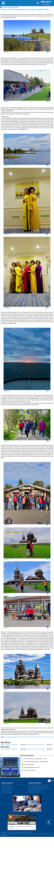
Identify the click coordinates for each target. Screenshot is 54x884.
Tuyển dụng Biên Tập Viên (35, 790)
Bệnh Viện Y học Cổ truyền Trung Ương (36, 749)
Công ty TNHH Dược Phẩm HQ (9, 749)
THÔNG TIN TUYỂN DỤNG (34, 783)
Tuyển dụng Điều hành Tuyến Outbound (38, 788)
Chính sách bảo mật (6, 790)
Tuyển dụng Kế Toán (33, 792)
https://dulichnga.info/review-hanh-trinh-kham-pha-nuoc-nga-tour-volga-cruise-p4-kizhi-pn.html (29, 737)
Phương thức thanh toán (7, 788)
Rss (49, 780)
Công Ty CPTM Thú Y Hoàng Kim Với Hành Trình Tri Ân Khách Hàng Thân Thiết (10, 744)
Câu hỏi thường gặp (6, 792)
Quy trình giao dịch (6, 786)
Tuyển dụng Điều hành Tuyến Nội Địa (38, 786)
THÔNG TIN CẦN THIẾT (7, 783)
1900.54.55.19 (45, 2)
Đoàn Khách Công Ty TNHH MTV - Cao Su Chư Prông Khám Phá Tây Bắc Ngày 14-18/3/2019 (36, 744)
